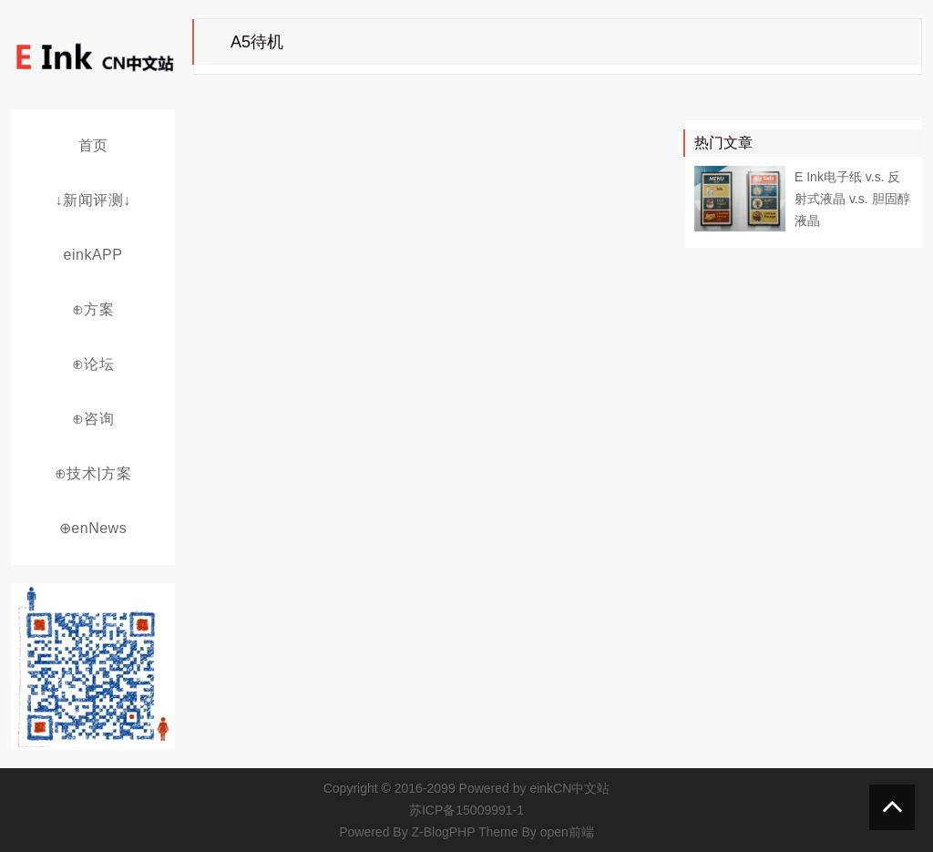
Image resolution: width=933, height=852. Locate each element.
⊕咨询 (93, 418)
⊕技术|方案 (93, 473)
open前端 (567, 832)
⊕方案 (93, 309)
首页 (93, 145)
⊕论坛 (93, 364)
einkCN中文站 (569, 788)
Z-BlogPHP (444, 832)
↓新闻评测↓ (93, 200)
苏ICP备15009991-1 (466, 810)
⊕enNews (93, 528)
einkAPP (93, 254)
